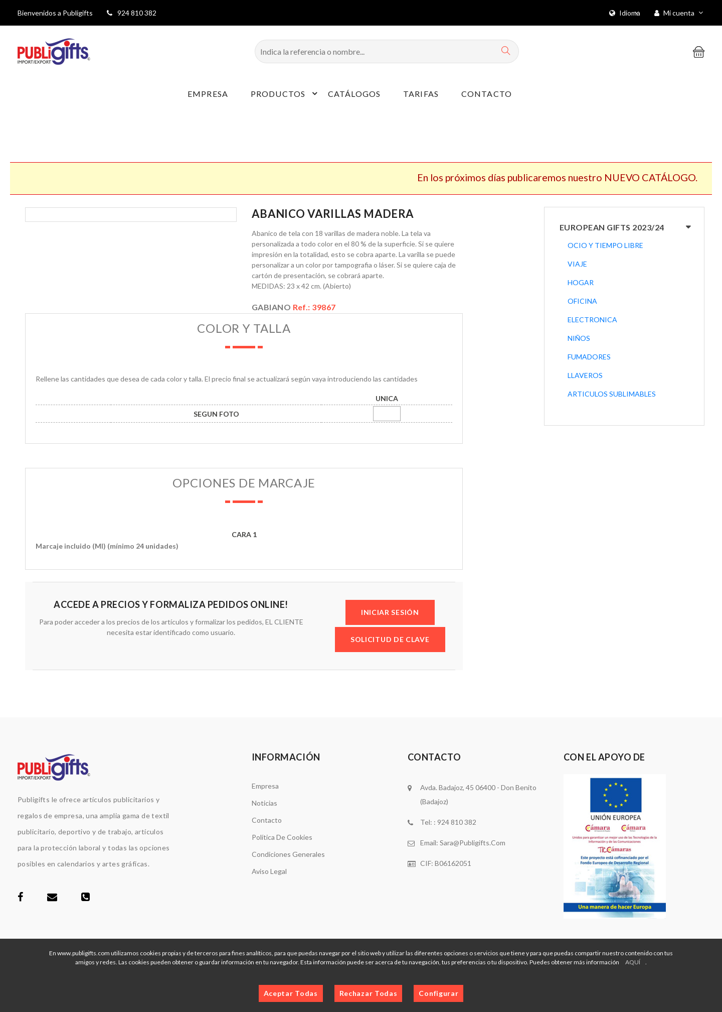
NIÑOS (579, 338)
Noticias (264, 803)
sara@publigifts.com (472, 842)
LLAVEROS (585, 375)
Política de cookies (282, 837)
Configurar (438, 993)
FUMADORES (589, 356)
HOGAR (581, 282)
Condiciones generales (288, 854)
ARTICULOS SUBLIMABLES (612, 394)
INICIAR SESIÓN (390, 612)
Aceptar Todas (291, 993)
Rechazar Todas (368, 993)
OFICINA (582, 301)
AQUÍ (632, 962)
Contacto (486, 93)
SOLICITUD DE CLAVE (390, 639)
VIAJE (577, 264)
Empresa (208, 93)
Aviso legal (269, 871)
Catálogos (354, 93)
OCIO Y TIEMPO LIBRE (605, 245)
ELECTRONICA (592, 319)
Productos (285, 93)
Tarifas (421, 93)
